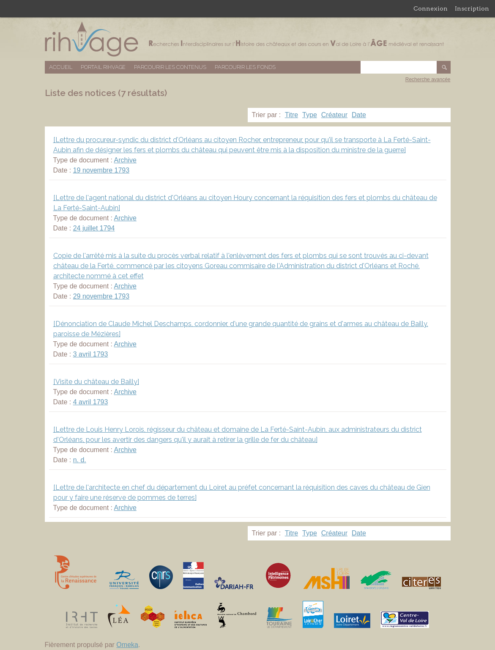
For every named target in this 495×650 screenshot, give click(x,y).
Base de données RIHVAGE (248, 39)
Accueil (60, 67)
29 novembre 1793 (101, 296)
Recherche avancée (428, 79)
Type (309, 114)
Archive (125, 160)
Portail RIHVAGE (103, 67)
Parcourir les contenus (170, 67)
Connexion (430, 8)
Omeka (127, 644)
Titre (291, 114)
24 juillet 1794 (94, 228)
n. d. (79, 460)
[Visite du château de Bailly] (96, 382)
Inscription (472, 8)
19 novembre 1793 (101, 170)
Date (359, 114)
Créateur (334, 114)
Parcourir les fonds (245, 67)
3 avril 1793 (90, 354)
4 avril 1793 (90, 402)
